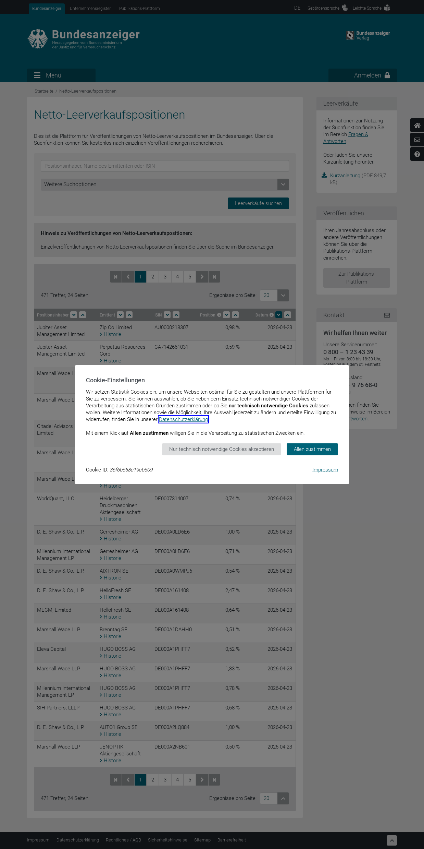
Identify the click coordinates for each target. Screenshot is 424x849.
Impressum (325, 469)
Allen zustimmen (312, 449)
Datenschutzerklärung (183, 419)
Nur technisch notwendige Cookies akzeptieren (221, 449)
